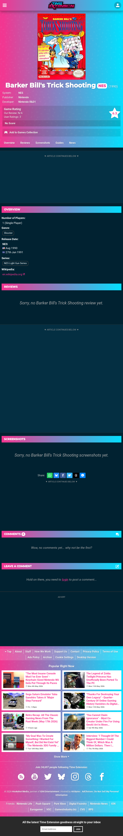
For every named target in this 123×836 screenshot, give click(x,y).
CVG (82, 809)
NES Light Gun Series (15, 263)
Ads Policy (34, 657)
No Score (10, 123)
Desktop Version (86, 657)
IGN (113, 803)
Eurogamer (36, 809)
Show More (61, 756)
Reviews (25, 142)
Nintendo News (99, 803)
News (72, 142)
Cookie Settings (64, 657)
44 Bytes (75, 791)
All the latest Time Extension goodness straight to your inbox (61, 822)
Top (8, 651)
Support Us (60, 651)
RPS (91, 809)
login (65, 579)
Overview (9, 142)
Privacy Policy (91, 651)
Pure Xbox (60, 803)
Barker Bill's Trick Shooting (56, 85)
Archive (47, 657)
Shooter (8, 233)
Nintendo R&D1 (27, 101)
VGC (48, 809)
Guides (60, 142)
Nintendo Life (24, 803)
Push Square (43, 803)
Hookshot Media (20, 791)
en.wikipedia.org (13, 274)
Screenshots (43, 142)
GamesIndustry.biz (66, 809)
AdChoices (87, 791)
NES (20, 92)
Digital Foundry (78, 803)
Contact (75, 651)
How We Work (43, 651)
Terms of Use (110, 651)
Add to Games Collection (21, 132)
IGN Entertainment (49, 791)
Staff (28, 651)
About (18, 651)
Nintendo (23, 97)
